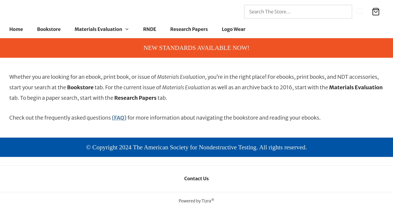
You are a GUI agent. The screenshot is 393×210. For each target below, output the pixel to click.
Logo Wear (233, 29)
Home (16, 29)
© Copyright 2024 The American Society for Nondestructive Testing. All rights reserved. (196, 147)
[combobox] (298, 12)
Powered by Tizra (196, 201)
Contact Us (196, 178)
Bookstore (49, 29)
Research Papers (189, 29)
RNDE (149, 29)
